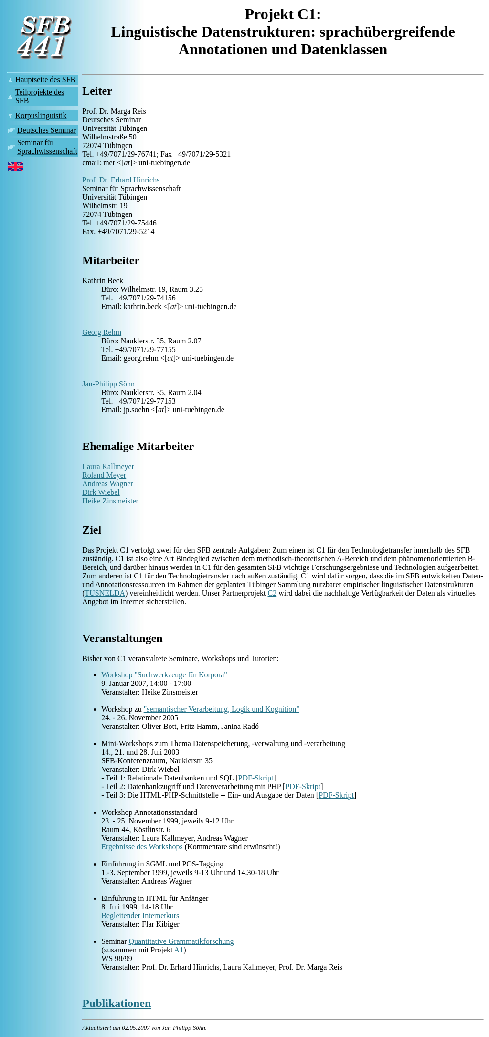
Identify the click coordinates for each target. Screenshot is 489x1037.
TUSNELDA (105, 593)
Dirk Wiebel (101, 492)
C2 (272, 593)
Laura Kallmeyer (108, 466)
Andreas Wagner (107, 484)
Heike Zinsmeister (110, 501)
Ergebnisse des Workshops (142, 847)
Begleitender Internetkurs (140, 915)
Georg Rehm (101, 332)
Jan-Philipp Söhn (108, 384)
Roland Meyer (104, 475)
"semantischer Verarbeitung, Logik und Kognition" (221, 709)
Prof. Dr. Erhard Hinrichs (120, 180)
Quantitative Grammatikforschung (181, 941)
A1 (179, 950)
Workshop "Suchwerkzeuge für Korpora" (164, 675)
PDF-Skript (256, 778)
